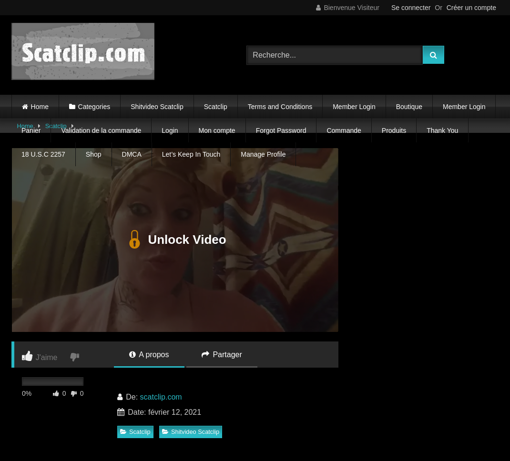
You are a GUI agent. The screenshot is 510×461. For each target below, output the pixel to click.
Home (40, 106)
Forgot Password (281, 130)
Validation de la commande (101, 130)
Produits (394, 130)
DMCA (132, 154)
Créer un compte (471, 7)
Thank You (442, 130)
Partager (222, 355)
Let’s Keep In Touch (191, 154)
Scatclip (215, 106)
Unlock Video (174, 240)
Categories (94, 106)
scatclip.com (161, 397)
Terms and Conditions (280, 106)
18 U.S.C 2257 (43, 154)
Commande (343, 130)
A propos (149, 355)
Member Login (354, 106)
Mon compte (217, 130)
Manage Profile (263, 154)
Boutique (409, 106)
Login (170, 130)
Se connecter (411, 7)
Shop (94, 154)
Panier (31, 130)
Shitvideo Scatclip (157, 106)
